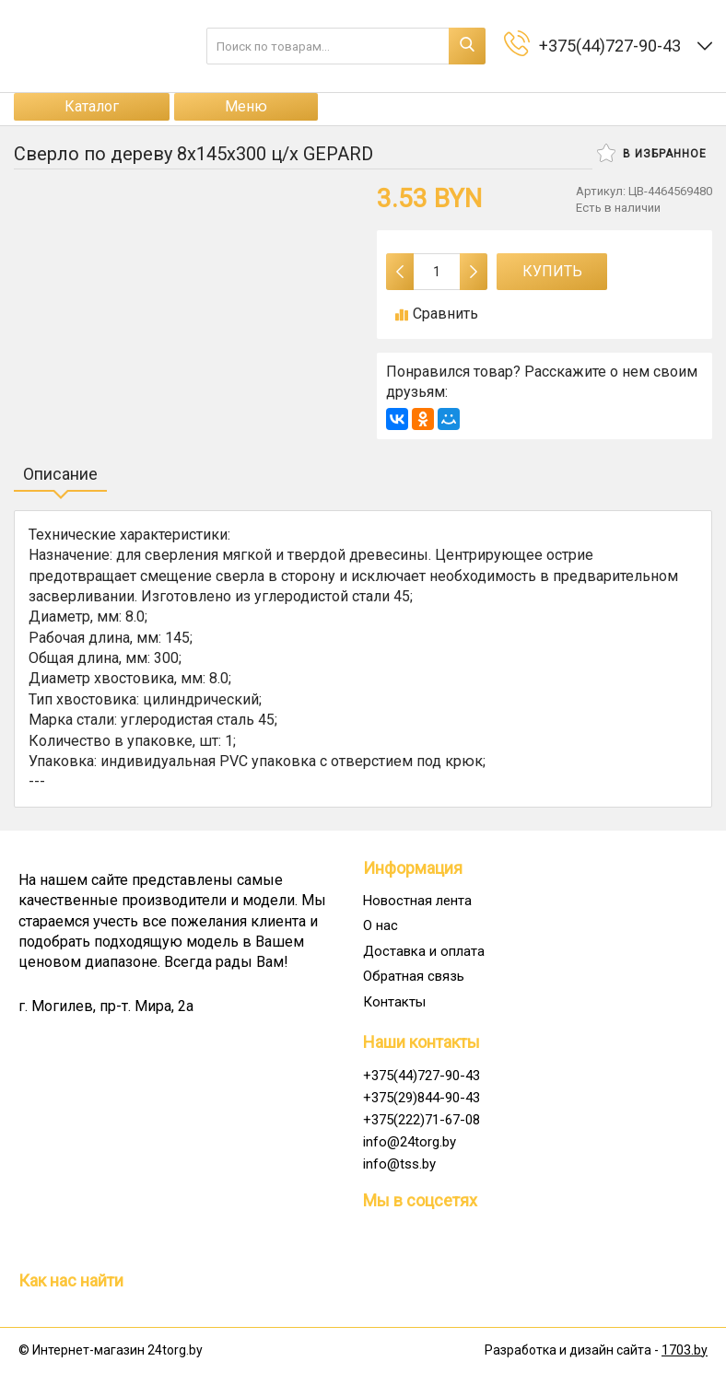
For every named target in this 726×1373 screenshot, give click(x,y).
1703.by (685, 1350)
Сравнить (436, 313)
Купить (552, 271)
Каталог (91, 106)
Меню (246, 106)
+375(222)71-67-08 (421, 1119)
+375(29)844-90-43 (421, 1097)
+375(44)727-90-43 (421, 1075)
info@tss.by (399, 1164)
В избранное (652, 153)
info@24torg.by (409, 1142)
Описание (60, 473)
